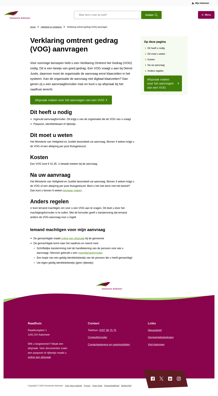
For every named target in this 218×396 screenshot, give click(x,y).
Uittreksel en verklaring (51, 27)
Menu (206, 15)
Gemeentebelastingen (161, 337)
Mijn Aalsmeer (202, 3)
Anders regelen (156, 71)
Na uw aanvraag (156, 65)
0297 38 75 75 (107, 330)
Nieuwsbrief (155, 330)
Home (33, 27)
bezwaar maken (72, 190)
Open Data (97, 386)
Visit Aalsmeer (156, 344)
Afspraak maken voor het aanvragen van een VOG (163, 83)
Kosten (151, 59)
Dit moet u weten (156, 54)
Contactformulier (97, 337)
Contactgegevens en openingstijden (109, 344)
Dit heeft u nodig (156, 48)
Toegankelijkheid (111, 386)
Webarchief (126, 386)
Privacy (87, 386)
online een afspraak (39, 357)
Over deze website (73, 386)
